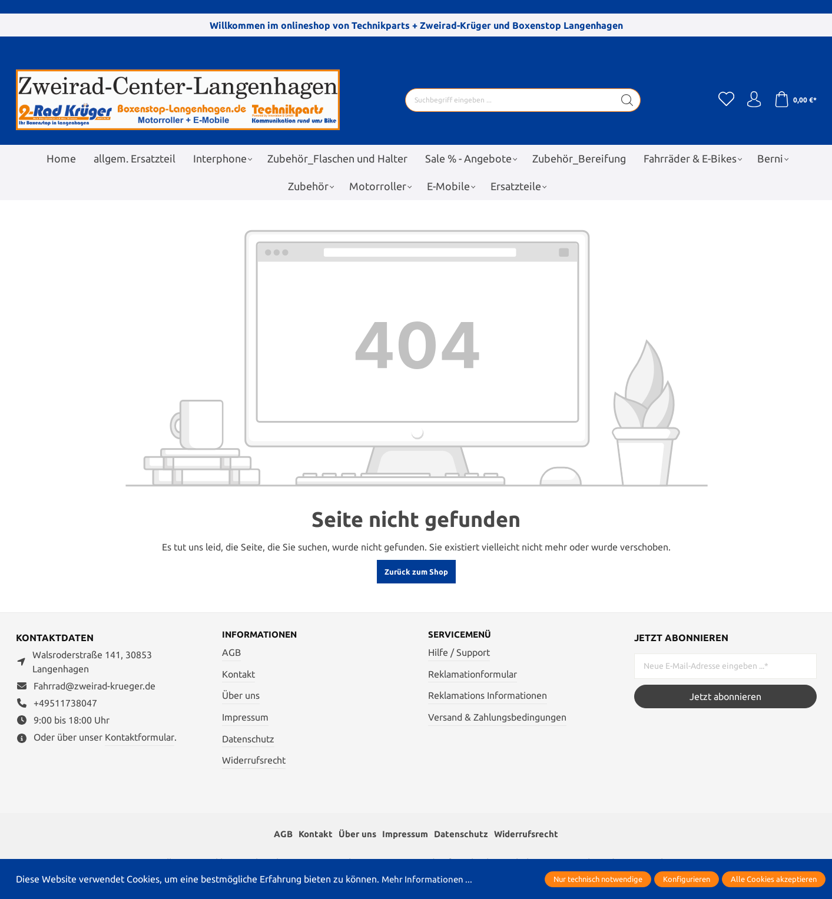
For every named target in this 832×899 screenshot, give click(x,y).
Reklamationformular (472, 674)
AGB (231, 653)
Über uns (241, 696)
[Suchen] (625, 100)
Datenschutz (248, 739)
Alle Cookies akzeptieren (774, 879)
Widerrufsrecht (254, 760)
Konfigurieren (686, 879)
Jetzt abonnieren (725, 696)
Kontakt (238, 674)
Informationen (262, 635)
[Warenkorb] (795, 100)
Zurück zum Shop (416, 572)
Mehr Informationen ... (429, 879)
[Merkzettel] (722, 100)
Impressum (245, 717)
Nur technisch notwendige (597, 879)
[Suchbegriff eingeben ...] (507, 100)
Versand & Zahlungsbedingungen (497, 717)
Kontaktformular (139, 737)
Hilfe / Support (459, 653)
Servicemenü (461, 635)
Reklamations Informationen (487, 696)
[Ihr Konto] (752, 100)
